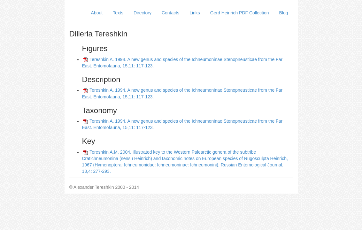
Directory (142, 12)
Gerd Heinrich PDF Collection (239, 12)
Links (194, 12)
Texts (118, 12)
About (97, 12)
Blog (283, 12)
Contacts (170, 12)
